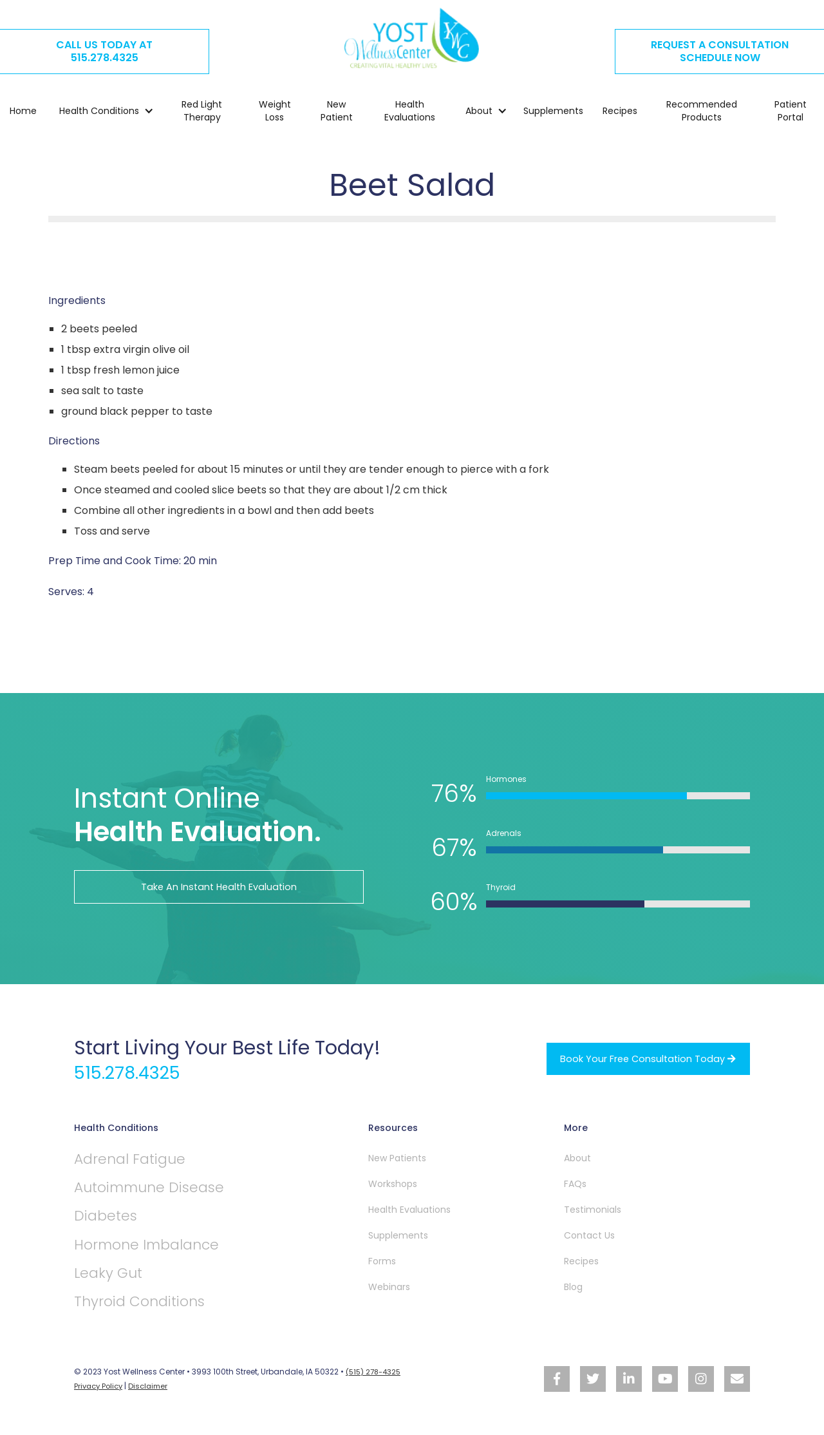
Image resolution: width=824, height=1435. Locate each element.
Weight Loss (275, 114)
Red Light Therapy (202, 114)
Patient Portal (790, 114)
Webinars (389, 1286)
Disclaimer (153, 1396)
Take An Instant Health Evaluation (219, 886)
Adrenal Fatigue (141, 1160)
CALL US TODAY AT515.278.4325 (104, 51)
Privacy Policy (100, 1396)
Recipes (620, 114)
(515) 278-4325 (375, 1382)
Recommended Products (701, 114)
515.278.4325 (135, 1072)
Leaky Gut (115, 1281)
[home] (412, 40)
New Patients (397, 1158)
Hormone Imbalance (162, 1251)
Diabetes (112, 1221)
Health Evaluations (409, 114)
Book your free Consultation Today (639, 1058)
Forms (382, 1261)
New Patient (337, 114)
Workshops (392, 1183)
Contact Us (589, 1235)
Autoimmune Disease (166, 1190)
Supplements (553, 114)
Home (23, 114)
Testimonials (592, 1209)
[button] (100, 114)
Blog (573, 1286)
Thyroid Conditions (155, 1311)
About (577, 1158)
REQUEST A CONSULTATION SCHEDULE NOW (720, 51)
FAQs (575, 1183)
